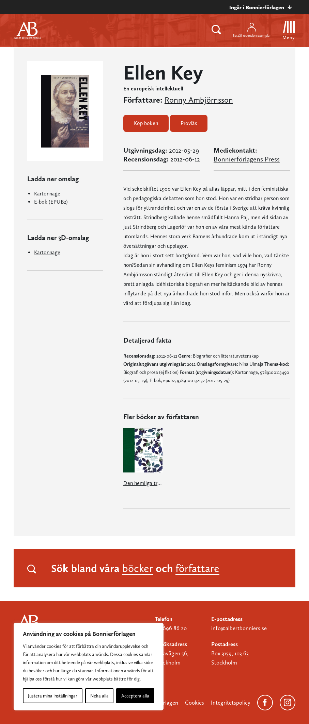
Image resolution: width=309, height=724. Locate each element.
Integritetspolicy (230, 702)
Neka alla (99, 696)
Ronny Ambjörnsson (199, 100)
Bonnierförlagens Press (247, 159)
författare (197, 568)
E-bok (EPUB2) (51, 202)
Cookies (194, 702)
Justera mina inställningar (52, 696)
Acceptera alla (135, 696)
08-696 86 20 (171, 628)
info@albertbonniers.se (239, 628)
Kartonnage (47, 193)
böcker (137, 568)
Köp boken (146, 123)
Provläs (189, 123)
